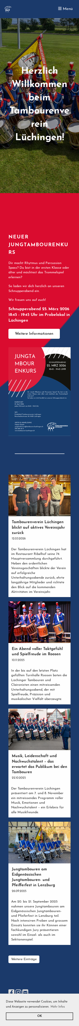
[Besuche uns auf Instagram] (18, 993)
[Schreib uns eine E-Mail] (25, 993)
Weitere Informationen (34, 334)
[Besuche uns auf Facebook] (11, 993)
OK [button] (39, 1016)
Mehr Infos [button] (58, 1006)
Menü (65, 9)
